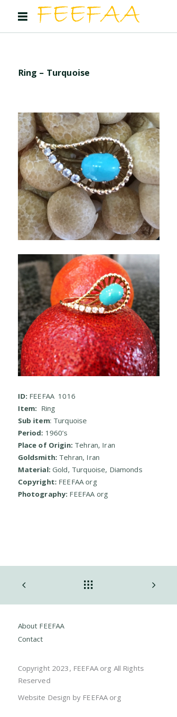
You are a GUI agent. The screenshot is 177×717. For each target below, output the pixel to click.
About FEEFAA (41, 625)
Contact (30, 639)
